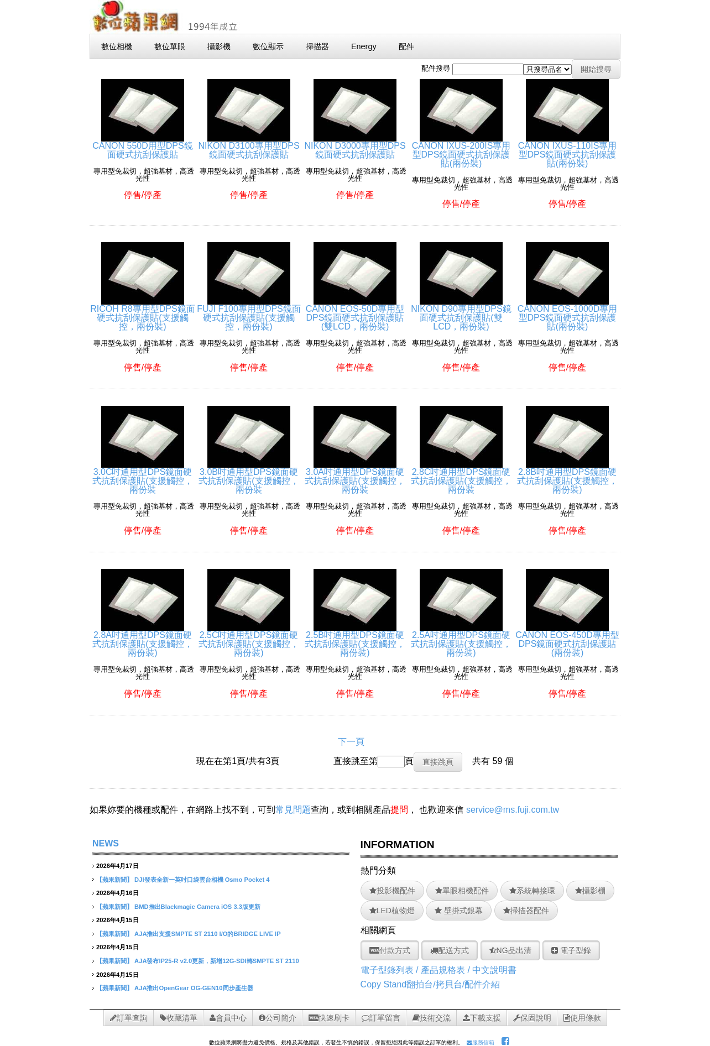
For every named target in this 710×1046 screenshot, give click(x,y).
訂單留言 (381, 1017)
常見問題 (293, 809)
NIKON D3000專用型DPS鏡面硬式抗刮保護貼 (354, 145)
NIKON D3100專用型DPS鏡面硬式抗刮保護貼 (248, 145)
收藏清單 (178, 1017)
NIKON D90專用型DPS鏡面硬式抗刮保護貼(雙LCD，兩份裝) (461, 313)
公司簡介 (277, 1017)
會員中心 (228, 1017)
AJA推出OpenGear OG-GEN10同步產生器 (193, 988)
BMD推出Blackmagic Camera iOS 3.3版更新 (197, 906)
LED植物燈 (392, 910)
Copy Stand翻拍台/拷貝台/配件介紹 (430, 984)
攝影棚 (590, 890)
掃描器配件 (526, 910)
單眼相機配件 (462, 890)
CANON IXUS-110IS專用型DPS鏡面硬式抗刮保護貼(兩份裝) (567, 150)
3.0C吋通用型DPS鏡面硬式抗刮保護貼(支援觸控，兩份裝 (142, 476)
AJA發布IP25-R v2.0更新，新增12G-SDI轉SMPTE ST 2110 (216, 961)
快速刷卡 (329, 1017)
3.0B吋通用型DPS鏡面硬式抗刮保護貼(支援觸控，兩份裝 (249, 476)
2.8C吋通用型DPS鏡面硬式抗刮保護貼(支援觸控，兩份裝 (461, 476)
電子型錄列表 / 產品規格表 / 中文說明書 (439, 970)
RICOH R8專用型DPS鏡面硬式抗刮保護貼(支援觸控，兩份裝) (142, 313)
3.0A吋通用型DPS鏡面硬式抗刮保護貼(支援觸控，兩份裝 (355, 476)
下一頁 (351, 741)
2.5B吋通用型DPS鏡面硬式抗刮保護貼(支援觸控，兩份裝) (355, 639)
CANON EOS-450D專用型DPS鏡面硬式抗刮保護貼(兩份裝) (567, 639)
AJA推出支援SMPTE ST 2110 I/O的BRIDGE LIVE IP (207, 933)
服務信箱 (480, 1042)
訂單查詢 (129, 1017)
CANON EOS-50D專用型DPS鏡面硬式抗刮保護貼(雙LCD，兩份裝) (355, 313)
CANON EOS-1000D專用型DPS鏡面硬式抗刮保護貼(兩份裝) (568, 313)
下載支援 (482, 1017)
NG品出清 (510, 950)
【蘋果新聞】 (114, 879)
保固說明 (532, 1017)
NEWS (105, 843)
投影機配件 (392, 890)
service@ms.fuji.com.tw (512, 809)
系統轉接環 (532, 890)
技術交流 (432, 1017)
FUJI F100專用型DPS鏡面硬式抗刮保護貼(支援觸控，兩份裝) (249, 313)
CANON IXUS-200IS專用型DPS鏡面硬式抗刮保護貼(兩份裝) (461, 150)
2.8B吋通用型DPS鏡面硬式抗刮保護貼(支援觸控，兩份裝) (567, 476)
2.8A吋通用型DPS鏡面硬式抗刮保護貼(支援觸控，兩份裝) (142, 639)
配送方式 (449, 950)
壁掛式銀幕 (459, 910)
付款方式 (389, 950)
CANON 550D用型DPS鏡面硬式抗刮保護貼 (142, 145)
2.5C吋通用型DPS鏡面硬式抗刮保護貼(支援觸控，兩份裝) (249, 639)
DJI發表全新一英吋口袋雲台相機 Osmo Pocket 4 (201, 879)
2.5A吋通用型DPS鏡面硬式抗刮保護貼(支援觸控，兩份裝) (461, 639)
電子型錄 (571, 950)
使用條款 (582, 1017)
